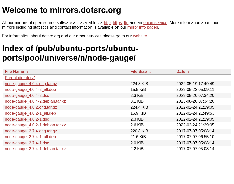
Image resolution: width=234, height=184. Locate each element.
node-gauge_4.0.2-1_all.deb (30, 113)
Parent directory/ (20, 78)
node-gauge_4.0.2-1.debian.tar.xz (35, 125)
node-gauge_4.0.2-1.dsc (27, 119)
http (107, 22)
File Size (139, 71)
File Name (14, 71)
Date (180, 71)
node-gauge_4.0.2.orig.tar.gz (31, 107)
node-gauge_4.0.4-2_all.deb (30, 89)
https (117, 22)
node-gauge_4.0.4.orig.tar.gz (31, 84)
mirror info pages (142, 27)
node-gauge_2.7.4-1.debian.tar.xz (35, 149)
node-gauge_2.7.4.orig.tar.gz (31, 131)
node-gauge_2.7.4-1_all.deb (30, 137)
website (140, 36)
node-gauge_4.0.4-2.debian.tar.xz (35, 101)
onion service (155, 22)
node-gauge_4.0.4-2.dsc (27, 95)
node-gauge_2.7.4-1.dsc (27, 143)
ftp (126, 22)
